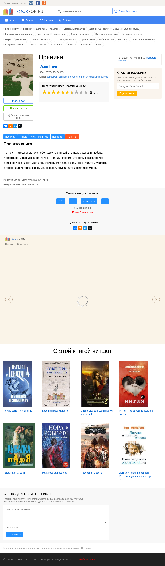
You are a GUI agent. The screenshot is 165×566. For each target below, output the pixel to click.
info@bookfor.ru (63, 559)
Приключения (88, 39)
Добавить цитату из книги (18, 116)
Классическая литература (18, 34)
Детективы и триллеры (48, 29)
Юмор (99, 44)
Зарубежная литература (126, 29)
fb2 (61, 201)
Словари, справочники (143, 39)
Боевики (27, 29)
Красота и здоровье (81, 34)
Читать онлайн (18, 101)
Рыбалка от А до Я (14, 472)
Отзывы (30, 20)
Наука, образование (15, 39)
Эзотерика (85, 44)
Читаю (23, 136)
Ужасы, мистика (38, 44)
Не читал (72, 136)
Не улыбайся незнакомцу (17, 410)
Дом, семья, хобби (99, 29)
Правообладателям (85, 559)
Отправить (15, 534)
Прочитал (10, 136)
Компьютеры (59, 34)
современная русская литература (89, 76)
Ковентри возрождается (55, 410)
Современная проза (15, 44)
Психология (43, 34)
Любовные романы (132, 34)
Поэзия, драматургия (65, 39)
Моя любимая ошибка (54, 472)
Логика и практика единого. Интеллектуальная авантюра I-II (136, 476)
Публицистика (106, 39)
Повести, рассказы (40, 39)
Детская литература (74, 29)
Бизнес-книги (12, 29)
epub (89, 201)
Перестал (57, 136)
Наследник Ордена (91, 472)
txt (73, 201)
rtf (105, 201)
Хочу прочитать (39, 136)
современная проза (58, 76)
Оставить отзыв (18, 108)
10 (85, 92)
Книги (13, 20)
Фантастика (57, 44)
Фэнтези (72, 44)
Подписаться (126, 93)
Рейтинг (67, 20)
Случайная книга (128, 11)
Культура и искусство (106, 34)
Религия (122, 39)
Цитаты (48, 20)
